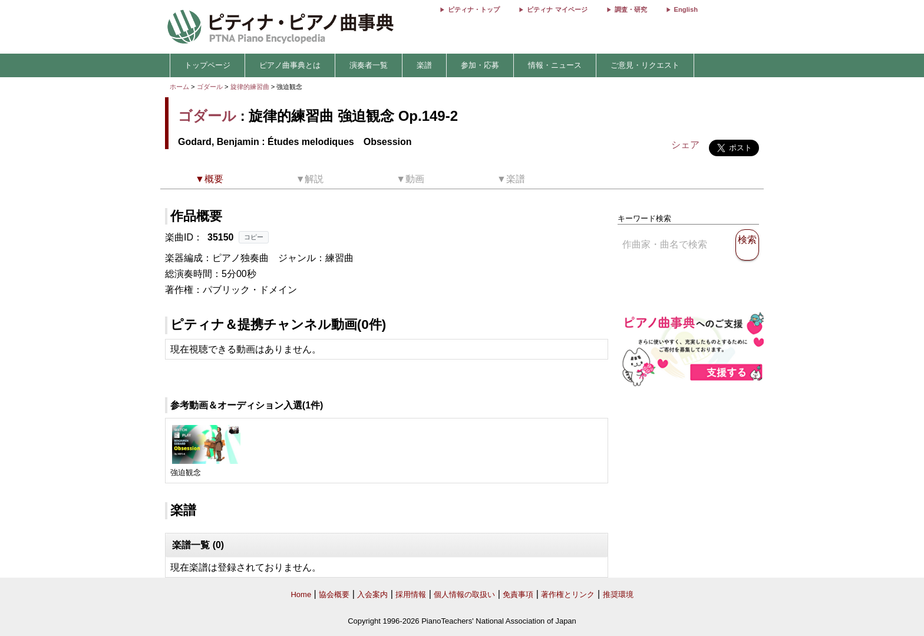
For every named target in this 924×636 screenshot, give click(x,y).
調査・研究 (631, 9)
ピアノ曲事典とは (290, 65)
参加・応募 (480, 65)
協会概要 (334, 594)
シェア (685, 145)
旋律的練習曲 (250, 86)
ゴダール (210, 86)
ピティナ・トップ (474, 9)
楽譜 (424, 65)
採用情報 (410, 594)
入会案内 (372, 594)
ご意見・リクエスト (644, 65)
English (686, 9)
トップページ (207, 65)
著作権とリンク (568, 594)
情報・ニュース (555, 65)
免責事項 (518, 594)
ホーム (179, 86)
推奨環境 (618, 594)
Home (301, 594)
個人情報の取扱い (464, 594)
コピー (253, 236)
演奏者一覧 (368, 65)
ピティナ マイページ (557, 9)
